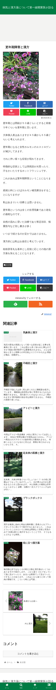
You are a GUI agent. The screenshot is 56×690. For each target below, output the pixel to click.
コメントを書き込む (28, 653)
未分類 (7, 265)
